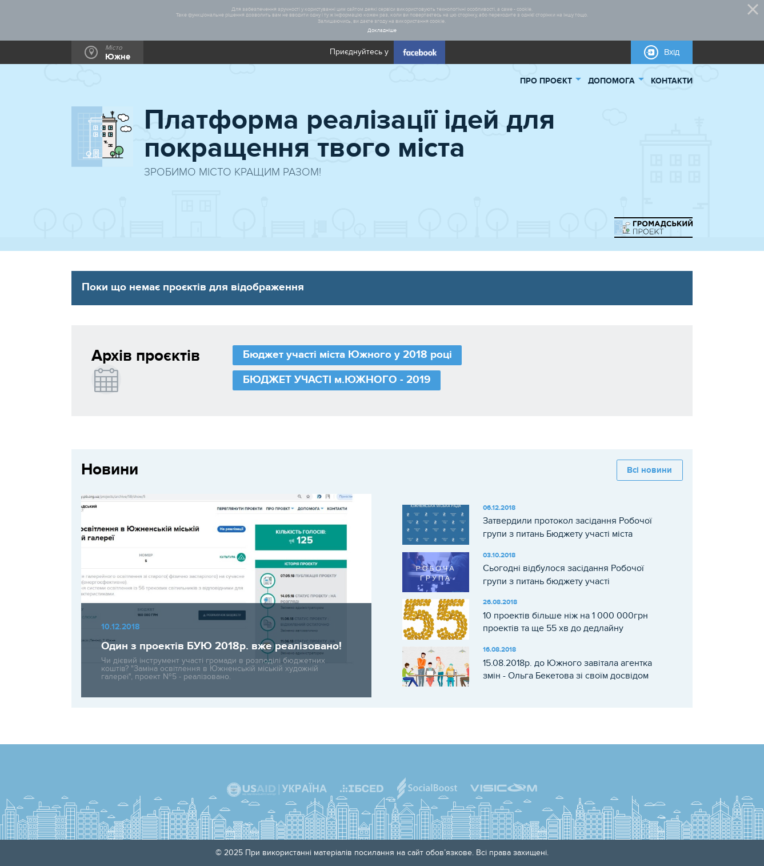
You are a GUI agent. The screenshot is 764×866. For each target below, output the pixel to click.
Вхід (671, 52)
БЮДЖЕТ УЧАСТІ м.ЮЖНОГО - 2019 (337, 379)
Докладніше (382, 31)
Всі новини (649, 470)
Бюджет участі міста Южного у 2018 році (347, 354)
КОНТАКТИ (672, 81)
